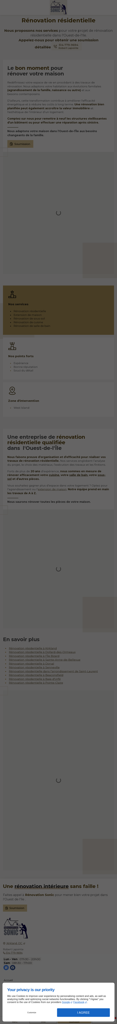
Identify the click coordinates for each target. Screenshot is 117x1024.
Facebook (78, 1002)
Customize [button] (31, 1012)
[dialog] (58, 1002)
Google (66, 1002)
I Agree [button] (83, 1012)
